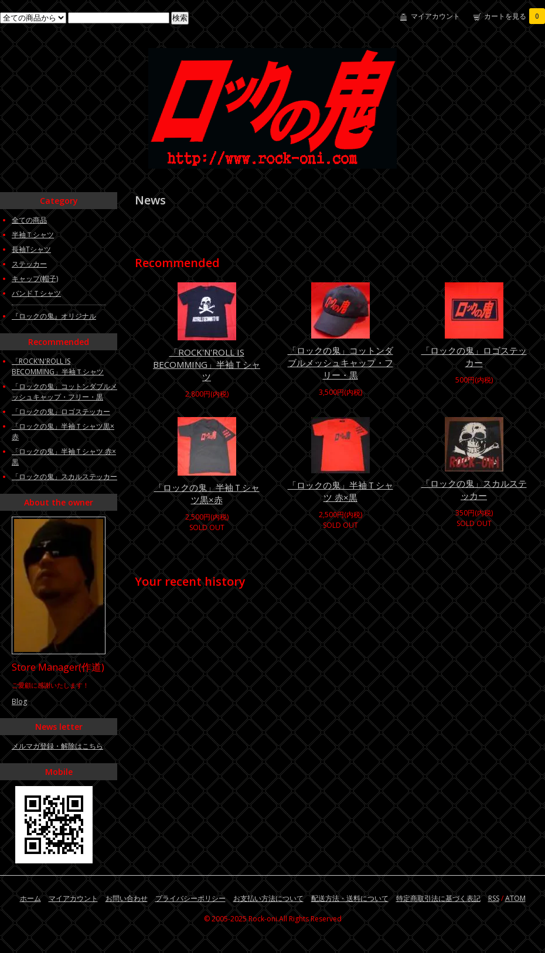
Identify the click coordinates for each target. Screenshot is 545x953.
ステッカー (29, 264)
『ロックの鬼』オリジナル (54, 316)
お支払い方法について (268, 898)
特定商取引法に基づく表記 (438, 898)
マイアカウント (435, 16)
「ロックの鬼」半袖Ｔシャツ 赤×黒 (340, 491)
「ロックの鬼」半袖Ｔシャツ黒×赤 (207, 493)
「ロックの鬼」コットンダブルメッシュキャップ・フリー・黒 (340, 362)
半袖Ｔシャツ (33, 235)
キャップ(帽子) (35, 278)
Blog (19, 701)
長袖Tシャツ (31, 249)
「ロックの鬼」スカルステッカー (474, 489)
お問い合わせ (126, 898)
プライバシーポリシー (190, 898)
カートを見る (514, 16)
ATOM (515, 898)
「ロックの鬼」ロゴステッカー (474, 356)
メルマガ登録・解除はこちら (57, 746)
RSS (493, 898)
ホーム (30, 898)
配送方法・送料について (350, 898)
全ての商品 (29, 220)
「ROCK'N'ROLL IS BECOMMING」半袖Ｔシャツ (206, 364)
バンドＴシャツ (36, 293)
